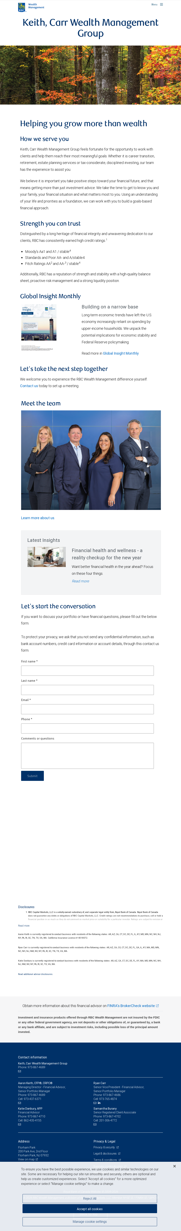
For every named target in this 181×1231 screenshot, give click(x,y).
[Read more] (24, 925)
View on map (26, 1159)
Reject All (89, 1198)
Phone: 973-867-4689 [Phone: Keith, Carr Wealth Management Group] (31, 1067)
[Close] (174, 1166)
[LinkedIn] (99, 1103)
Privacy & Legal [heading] (104, 1141)
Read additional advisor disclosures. (35, 974)
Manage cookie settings (90, 1222)
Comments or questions (37, 738)
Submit (32, 776)
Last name (29, 681)
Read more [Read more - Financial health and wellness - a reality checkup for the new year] (80, 581)
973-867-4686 (112, 1095)
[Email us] (20, 1071)
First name (29, 661)
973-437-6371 (32, 1099)
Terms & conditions (106, 1160)
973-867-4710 (36, 1116)
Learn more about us (37, 518)
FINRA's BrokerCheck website (131, 1005)
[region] (90, 1196)
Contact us (29, 386)
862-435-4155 (32, 1120)
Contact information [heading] (32, 1057)
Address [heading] (24, 1141)
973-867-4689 (36, 1095)
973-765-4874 (108, 1099)
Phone (26, 719)
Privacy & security (104, 1147)
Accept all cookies (90, 1209)
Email (26, 700)
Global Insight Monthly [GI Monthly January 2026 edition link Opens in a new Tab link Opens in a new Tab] (121, 353)
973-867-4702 (112, 1116)
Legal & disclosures (105, 1153)
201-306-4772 (108, 1120)
